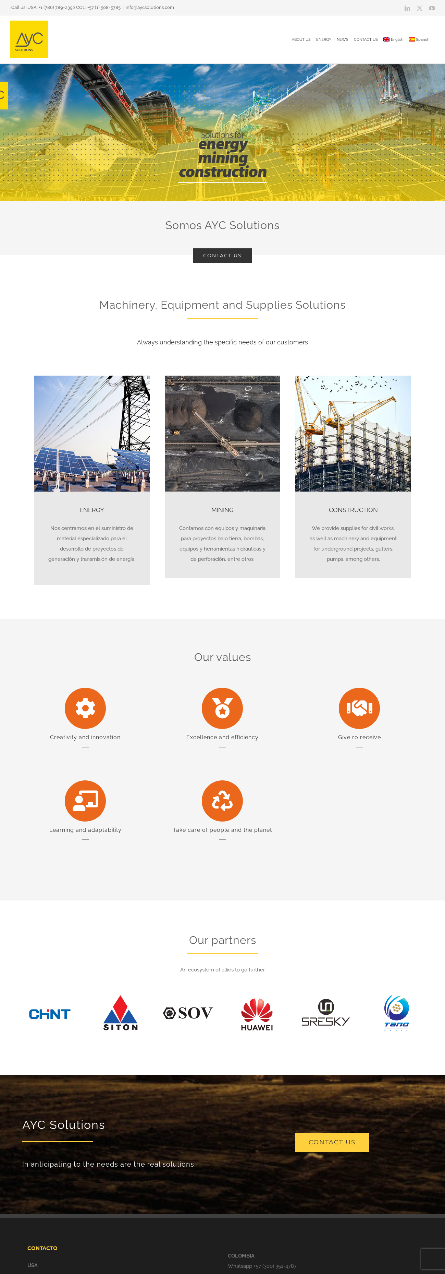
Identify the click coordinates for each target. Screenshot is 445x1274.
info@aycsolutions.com (150, 7)
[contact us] (332, 1142)
